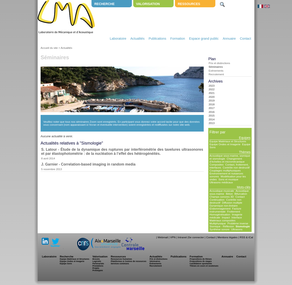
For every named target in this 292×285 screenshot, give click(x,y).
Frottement (233, 211)
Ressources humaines (121, 259)
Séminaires (216, 66)
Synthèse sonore (219, 229)
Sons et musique (228, 179)
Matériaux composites (222, 220)
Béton (229, 193)
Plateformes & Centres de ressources (128, 261)
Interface (237, 217)
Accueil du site (49, 47)
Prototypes (97, 270)
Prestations (97, 266)
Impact (226, 217)
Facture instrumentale (225, 210)
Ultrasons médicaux (221, 182)
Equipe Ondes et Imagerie (224, 144)
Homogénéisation (219, 214)
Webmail (163, 237)
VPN (173, 237)
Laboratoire (118, 38)
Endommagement (219, 208)
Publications (157, 38)
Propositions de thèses (200, 259)
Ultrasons (236, 229)
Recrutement (216, 74)
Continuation (216, 199)
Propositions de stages (200, 261)
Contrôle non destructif (236, 167)
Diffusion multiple (232, 202)
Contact (245, 38)
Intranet (182, 237)
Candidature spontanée (201, 263)
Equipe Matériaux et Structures (227, 141)
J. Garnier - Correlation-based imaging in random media (88, 164)
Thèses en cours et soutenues (204, 266)
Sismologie (243, 226)
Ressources (189, 4)
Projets (95, 268)
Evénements (216, 70)
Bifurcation (241, 193)
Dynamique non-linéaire (223, 205)
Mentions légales (227, 237)
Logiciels (96, 261)
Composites (216, 164)
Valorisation (148, 4)
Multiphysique (217, 223)
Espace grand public (204, 38)
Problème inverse (237, 223)
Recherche (104, 4)
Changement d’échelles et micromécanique (227, 160)
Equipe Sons (66, 263)
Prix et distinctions (219, 63)
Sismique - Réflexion (221, 226)
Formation (177, 38)
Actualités (137, 38)
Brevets (96, 259)
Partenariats (98, 263)
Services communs (120, 263)
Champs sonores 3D (221, 196)
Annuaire (229, 38)
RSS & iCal (246, 237)
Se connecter (196, 237)
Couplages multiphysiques (224, 170)
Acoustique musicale (221, 190)
